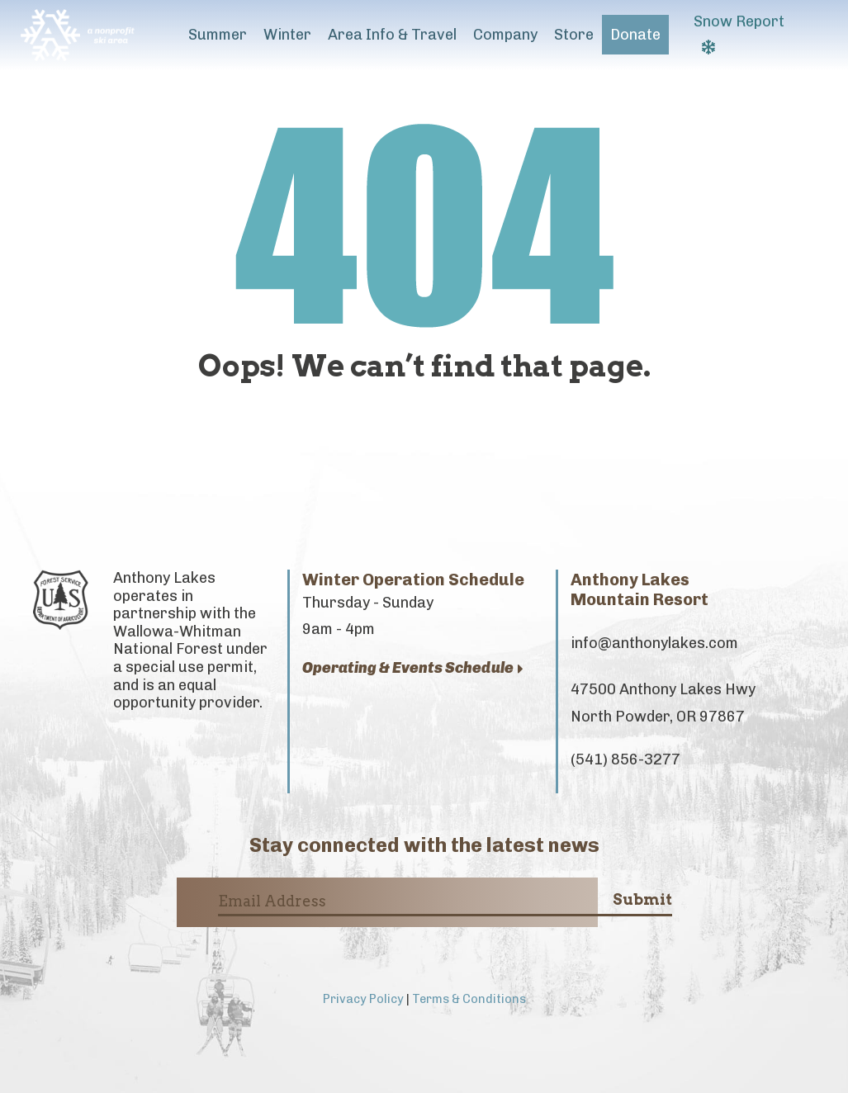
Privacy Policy (363, 998)
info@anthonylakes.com (654, 643)
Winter (287, 35)
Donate (635, 35)
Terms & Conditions (469, 998)
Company (505, 35)
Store (574, 35)
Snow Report (739, 33)
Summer (217, 35)
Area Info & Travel (392, 35)
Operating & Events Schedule (412, 668)
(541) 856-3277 (625, 759)
